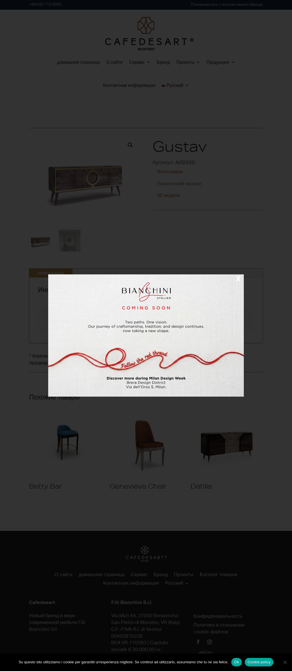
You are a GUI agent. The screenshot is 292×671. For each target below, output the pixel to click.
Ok (236, 662)
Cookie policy (259, 662)
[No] (285, 662)
